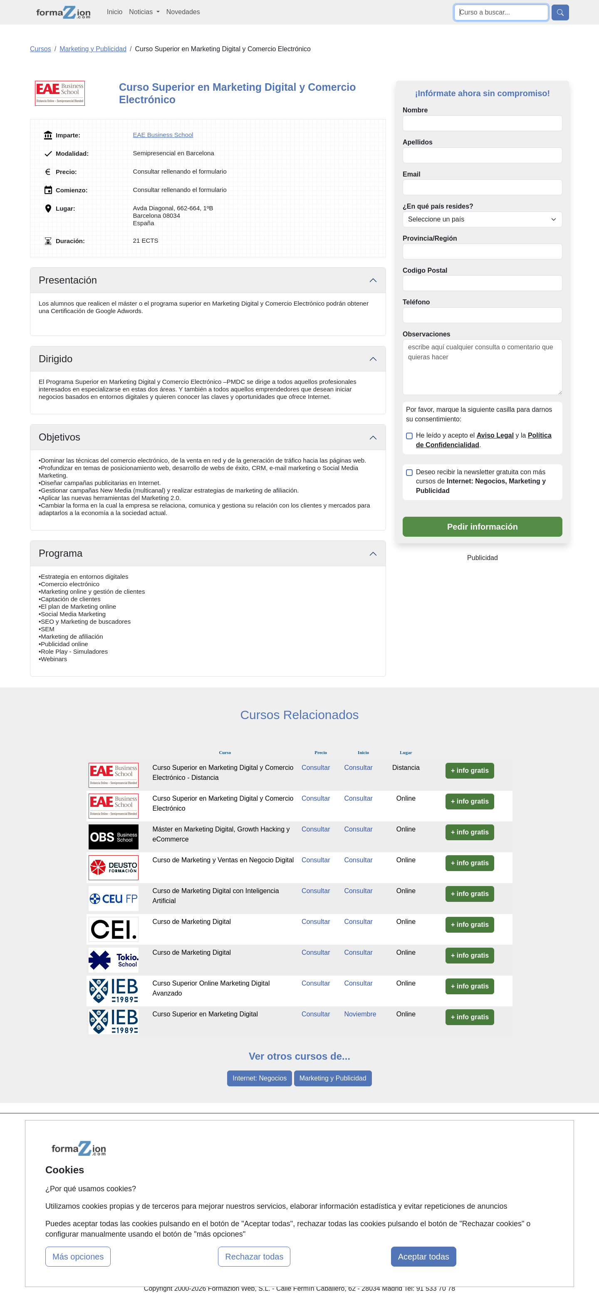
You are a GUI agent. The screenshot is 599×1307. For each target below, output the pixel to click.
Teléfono (416, 302)
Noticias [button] (141, 11)
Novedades (183, 11)
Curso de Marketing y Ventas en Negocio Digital (223, 860)
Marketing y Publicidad (333, 1078)
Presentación (68, 280)
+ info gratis (470, 770)
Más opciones (78, 1256)
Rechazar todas (254, 1256)
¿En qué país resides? (438, 206)
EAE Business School (163, 134)
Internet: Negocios (260, 1078)
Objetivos (59, 437)
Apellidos (418, 142)
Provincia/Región (430, 238)
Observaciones (426, 334)
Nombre (415, 110)
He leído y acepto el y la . (484, 440)
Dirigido (55, 358)
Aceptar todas (423, 1256)
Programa (60, 553)
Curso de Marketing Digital (192, 921)
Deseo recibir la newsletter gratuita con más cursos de (481, 481)
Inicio (114, 11)
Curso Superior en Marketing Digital (205, 1014)
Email (412, 174)
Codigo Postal (425, 270)
